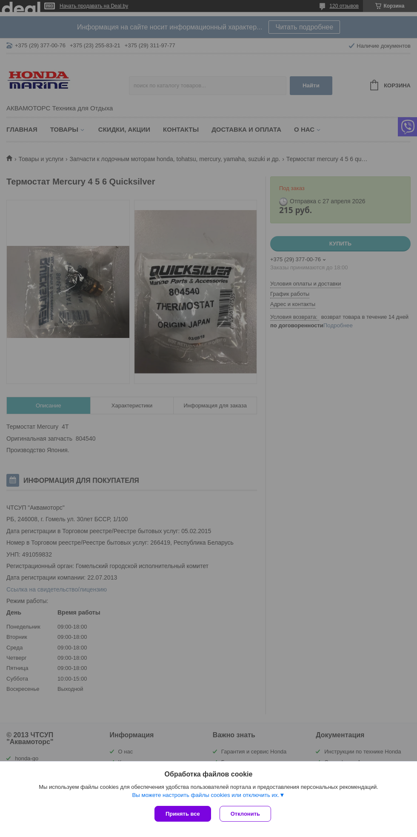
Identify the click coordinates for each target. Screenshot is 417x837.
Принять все (183, 814)
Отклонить (245, 814)
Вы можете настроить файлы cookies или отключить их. (205, 795)
